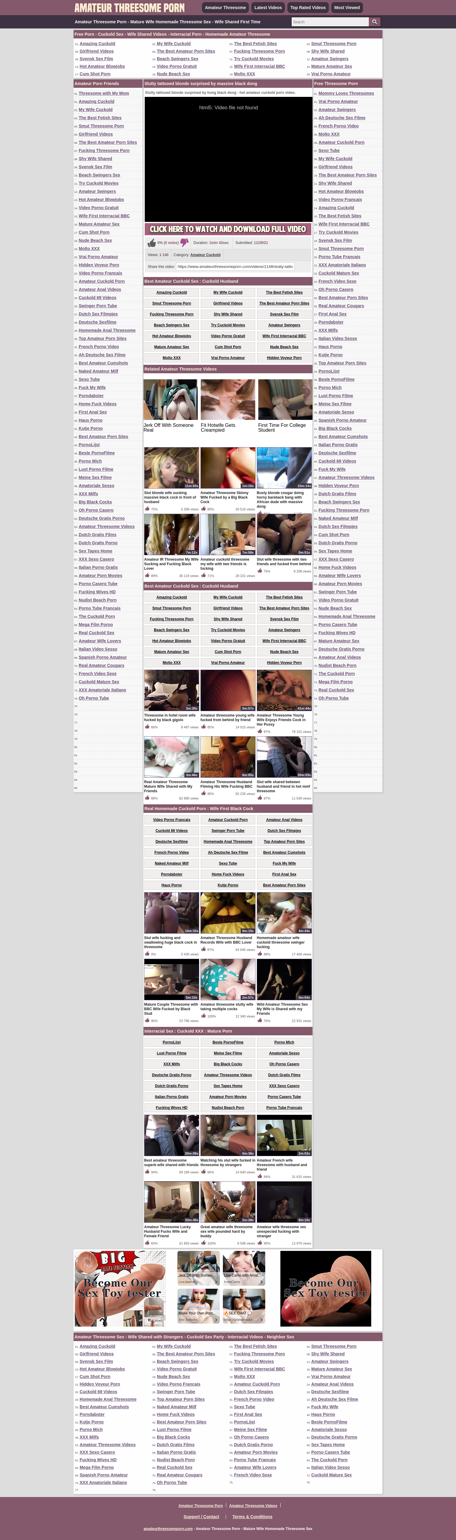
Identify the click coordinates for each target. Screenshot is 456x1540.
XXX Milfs (88, 493)
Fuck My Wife (92, 387)
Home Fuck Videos (98, 403)
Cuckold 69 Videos (97, 297)
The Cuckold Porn (97, 616)
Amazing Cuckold (97, 43)
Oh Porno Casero (96, 510)
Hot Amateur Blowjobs (102, 66)
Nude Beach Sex (173, 73)
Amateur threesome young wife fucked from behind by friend (227, 717)
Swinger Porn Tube (98, 305)
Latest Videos (268, 7)
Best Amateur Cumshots (103, 363)
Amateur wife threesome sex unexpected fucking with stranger (281, 1231)
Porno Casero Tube (98, 583)
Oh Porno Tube (94, 698)
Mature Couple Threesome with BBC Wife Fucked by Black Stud (171, 1009)
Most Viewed (347, 7)
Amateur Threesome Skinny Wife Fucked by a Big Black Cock (224, 497)
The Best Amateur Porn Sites (186, 51)
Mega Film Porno (96, 624)
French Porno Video (99, 346)
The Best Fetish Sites (255, 43)
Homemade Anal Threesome (107, 330)
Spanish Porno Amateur (103, 657)
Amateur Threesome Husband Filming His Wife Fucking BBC (226, 784)
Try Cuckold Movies (254, 58)
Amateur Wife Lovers (100, 640)
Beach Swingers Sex (177, 58)
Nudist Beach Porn (98, 600)
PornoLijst (89, 444)
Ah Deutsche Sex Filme (102, 354)
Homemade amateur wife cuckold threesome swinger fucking (281, 942)
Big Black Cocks (95, 502)
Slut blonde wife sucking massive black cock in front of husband (170, 497)
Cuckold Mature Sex (99, 681)
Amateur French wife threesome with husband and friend (282, 1165)
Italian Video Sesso (98, 649)
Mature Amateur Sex (331, 66)
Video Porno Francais (100, 273)
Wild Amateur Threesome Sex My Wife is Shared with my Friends (282, 1009)
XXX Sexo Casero (96, 559)
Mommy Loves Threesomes (346, 93)
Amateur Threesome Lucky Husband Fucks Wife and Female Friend (167, 1231)
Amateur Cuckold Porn (102, 281)
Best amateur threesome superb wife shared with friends (171, 1162)
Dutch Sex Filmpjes (98, 314)
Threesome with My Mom (104, 93)
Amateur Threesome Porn (200, 1506)
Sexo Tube (89, 379)
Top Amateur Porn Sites (103, 338)
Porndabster (91, 395)
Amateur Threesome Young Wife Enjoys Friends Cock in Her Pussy (281, 720)
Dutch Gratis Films (97, 534)
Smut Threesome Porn (333, 43)
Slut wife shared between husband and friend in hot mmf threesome (283, 786)
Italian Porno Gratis (98, 567)
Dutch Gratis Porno (98, 542)
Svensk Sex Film (96, 58)
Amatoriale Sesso (96, 485)
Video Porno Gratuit (177, 66)
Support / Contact (201, 1516)
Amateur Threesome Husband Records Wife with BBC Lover (226, 940)
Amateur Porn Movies (100, 575)
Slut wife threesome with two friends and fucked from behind (284, 561)
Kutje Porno (91, 428)
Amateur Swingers (330, 58)
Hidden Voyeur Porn (99, 264)
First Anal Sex (93, 412)
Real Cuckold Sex (96, 632)
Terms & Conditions (253, 1516)
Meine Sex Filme (95, 477)
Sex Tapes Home (95, 551)
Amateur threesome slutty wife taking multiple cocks (226, 1006)
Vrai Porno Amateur (331, 73)
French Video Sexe (98, 673)
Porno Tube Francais (100, 608)
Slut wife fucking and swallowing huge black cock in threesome (170, 942)
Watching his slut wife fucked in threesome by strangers (228, 1162)
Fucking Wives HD (97, 591)
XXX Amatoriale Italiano (102, 690)
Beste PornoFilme (97, 452)
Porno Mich (90, 461)
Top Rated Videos (308, 7)
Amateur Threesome (225, 7)
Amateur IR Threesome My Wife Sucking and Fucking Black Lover (171, 564)
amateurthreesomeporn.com (168, 1529)
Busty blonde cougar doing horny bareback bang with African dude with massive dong (280, 500)
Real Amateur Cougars (101, 665)
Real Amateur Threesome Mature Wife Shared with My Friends (168, 786)
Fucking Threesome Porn (259, 51)
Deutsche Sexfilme (98, 322)
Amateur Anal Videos (100, 289)
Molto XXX (244, 73)
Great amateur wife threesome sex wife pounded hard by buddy (226, 1231)
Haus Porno (91, 420)
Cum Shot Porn (95, 73)
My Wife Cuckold (174, 43)
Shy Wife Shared (328, 51)
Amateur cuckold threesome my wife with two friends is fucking (224, 564)
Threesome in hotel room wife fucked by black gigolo (170, 717)
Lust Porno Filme (96, 469)
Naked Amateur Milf (98, 371)
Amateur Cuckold (205, 255)
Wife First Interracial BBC (259, 66)
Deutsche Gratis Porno (102, 518)
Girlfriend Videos (97, 51)
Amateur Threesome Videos (107, 526)
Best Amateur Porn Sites (103, 436)
